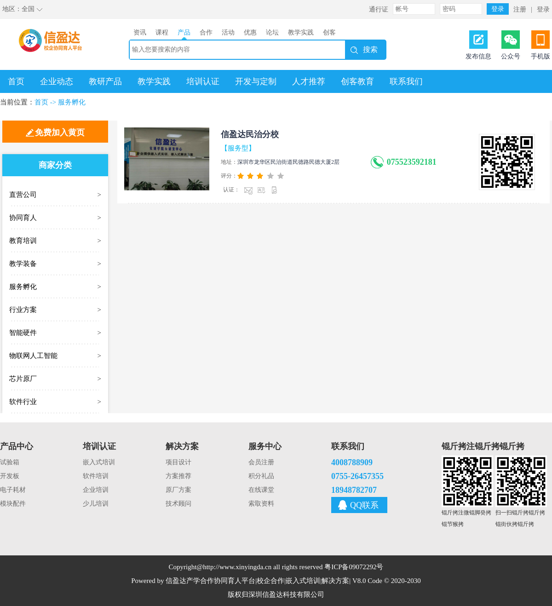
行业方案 (23, 309)
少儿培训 (96, 503)
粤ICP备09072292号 (353, 567)
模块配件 (13, 503)
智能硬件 (23, 332)
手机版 (540, 56)
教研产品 (105, 81)
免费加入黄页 (60, 132)
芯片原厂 (23, 378)
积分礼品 (261, 476)
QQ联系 (364, 505)
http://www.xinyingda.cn (237, 567)
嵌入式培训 (99, 462)
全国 (28, 9)
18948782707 (354, 490)
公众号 (510, 56)
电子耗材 (13, 489)
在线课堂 (261, 489)
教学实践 (154, 81)
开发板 (9, 476)
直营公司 (23, 194)
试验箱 (9, 462)
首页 (16, 81)
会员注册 (261, 462)
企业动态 (56, 81)
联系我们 (406, 81)
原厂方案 (178, 489)
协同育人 (23, 217)
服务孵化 (72, 102)
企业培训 (96, 489)
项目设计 (178, 462)
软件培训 (96, 476)
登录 (543, 9)
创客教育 (357, 81)
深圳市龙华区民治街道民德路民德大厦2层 (288, 162)
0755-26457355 (357, 476)
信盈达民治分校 (250, 134)
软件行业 (23, 401)
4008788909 (352, 462)
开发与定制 (255, 81)
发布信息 (478, 56)
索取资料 (261, 503)
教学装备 (23, 263)
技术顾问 (178, 503)
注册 (519, 9)
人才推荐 (308, 81)
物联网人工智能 (33, 355)
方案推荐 (178, 476)
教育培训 (23, 240)
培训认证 (202, 81)
